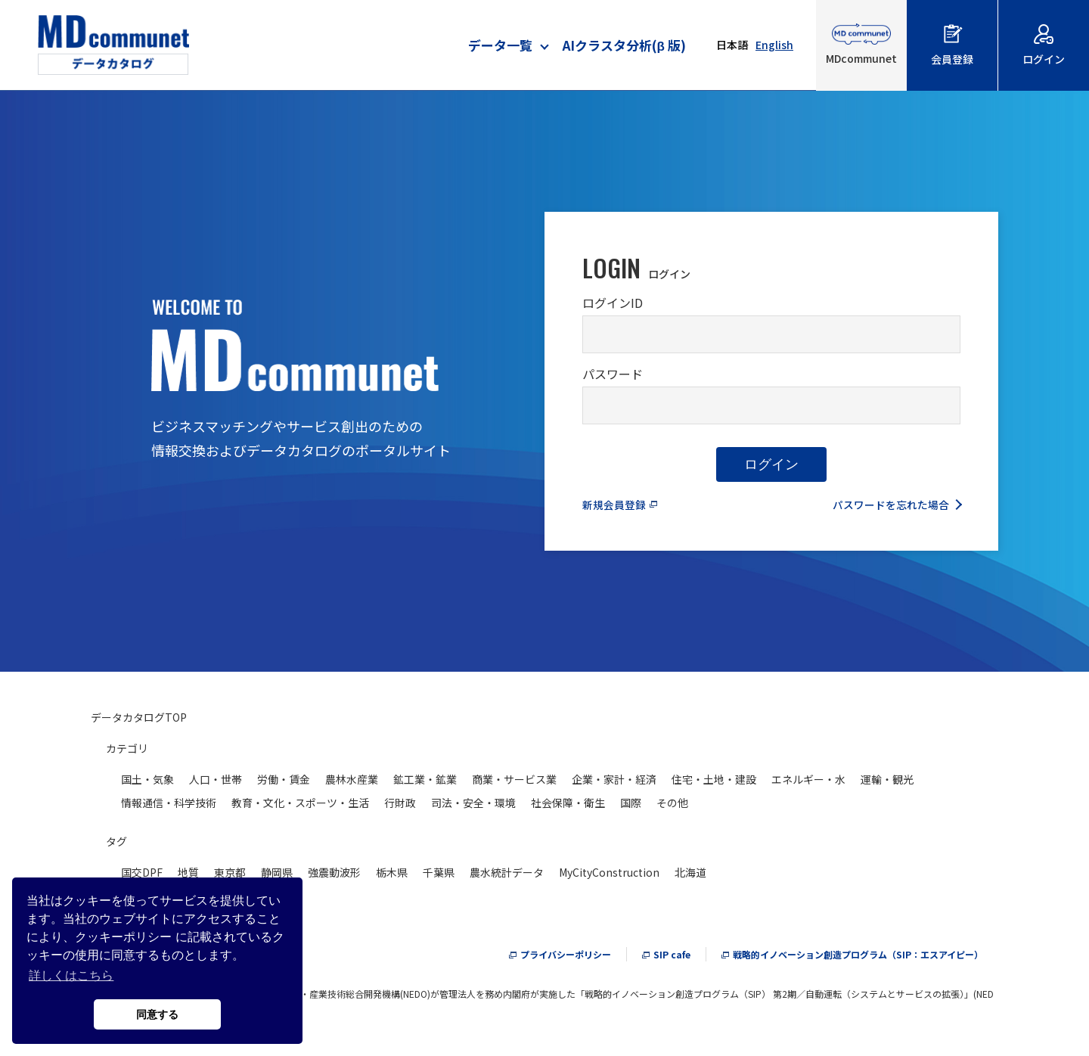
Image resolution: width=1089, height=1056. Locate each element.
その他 (672, 806)
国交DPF (142, 876)
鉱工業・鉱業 (425, 782)
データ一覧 (500, 45)
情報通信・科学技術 (168, 806)
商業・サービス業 (514, 782)
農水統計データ (507, 876)
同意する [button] (157, 1014)
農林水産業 (351, 782)
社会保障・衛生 (568, 806)
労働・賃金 (283, 782)
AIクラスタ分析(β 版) (624, 45)
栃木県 (392, 876)
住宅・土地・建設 (714, 782)
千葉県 (439, 876)
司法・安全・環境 (473, 806)
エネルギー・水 (808, 782)
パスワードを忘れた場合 (882, 507)
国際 (630, 806)
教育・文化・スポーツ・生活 (300, 806)
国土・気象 (147, 782)
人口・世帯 (215, 782)
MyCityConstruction (609, 876)
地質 (188, 876)
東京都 (230, 876)
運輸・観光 (887, 782)
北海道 (690, 876)
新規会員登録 (618, 507)
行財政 (400, 806)
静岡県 (277, 876)
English (774, 44)
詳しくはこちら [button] (71, 975)
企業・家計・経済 (614, 782)
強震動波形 (334, 876)
